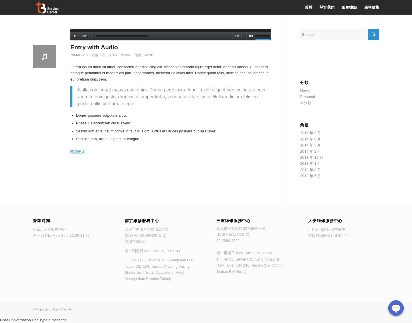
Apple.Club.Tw (62, 309)
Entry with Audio (94, 47)
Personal (124, 55)
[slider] (122, 36)
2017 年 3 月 (310, 133)
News (113, 55)
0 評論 (94, 55)
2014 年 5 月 (310, 145)
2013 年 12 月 (311, 157)
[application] (170, 34)
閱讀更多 (80, 152)
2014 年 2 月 (310, 151)
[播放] (75, 36)
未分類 (305, 103)
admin (149, 55)
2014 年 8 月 (310, 139)
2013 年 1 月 (310, 163)
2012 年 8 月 (310, 170)
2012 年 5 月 (310, 176)
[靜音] (251, 36)
